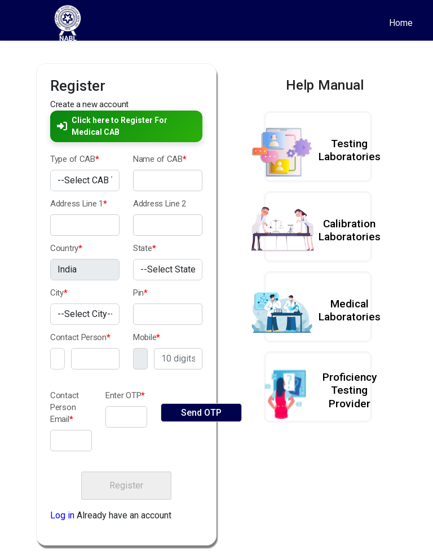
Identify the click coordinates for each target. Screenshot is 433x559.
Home (401, 22)
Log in (62, 515)
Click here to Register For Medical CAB (112, 126)
